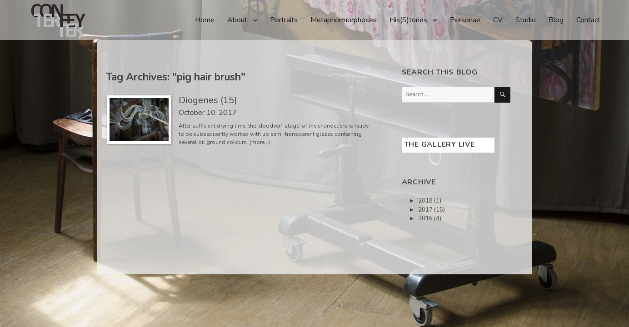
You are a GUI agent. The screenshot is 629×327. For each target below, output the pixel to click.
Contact (588, 20)
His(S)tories (408, 20)
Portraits (284, 20)
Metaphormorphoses (343, 20)
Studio (525, 20)
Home (205, 20)
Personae (465, 20)
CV (498, 20)
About (237, 20)
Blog (556, 20)
